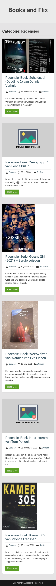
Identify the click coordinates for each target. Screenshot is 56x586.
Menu (5, 5)
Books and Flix (28, 10)
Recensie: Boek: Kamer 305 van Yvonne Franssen (25, 537)
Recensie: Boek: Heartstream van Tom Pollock (26, 440)
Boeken (45, 91)
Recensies (44, 266)
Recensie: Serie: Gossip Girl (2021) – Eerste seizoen (25, 258)
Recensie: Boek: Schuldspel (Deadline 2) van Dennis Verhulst (25, 81)
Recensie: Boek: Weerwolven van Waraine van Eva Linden (26, 356)
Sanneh (12, 91)
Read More (12, 111)
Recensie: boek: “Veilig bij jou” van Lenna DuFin (27, 164)
